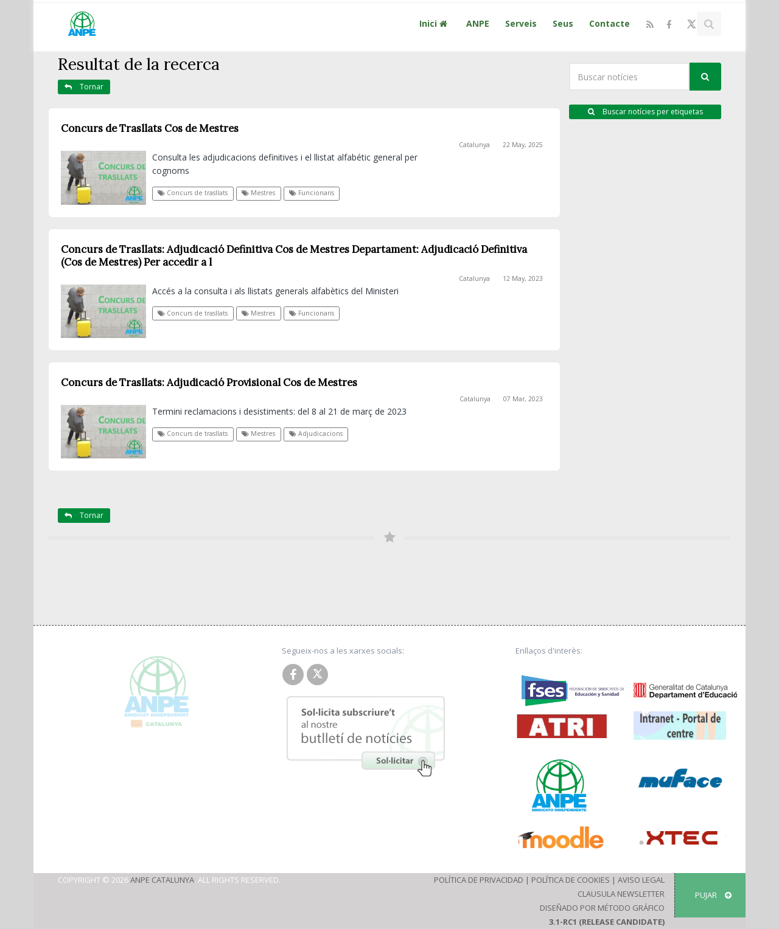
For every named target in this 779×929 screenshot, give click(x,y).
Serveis (521, 23)
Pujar (713, 894)
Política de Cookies (570, 879)
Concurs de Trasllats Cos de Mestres (150, 128)
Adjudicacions (316, 433)
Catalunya (474, 144)
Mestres (258, 192)
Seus (563, 23)
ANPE (477, 23)
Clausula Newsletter (621, 893)
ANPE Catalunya (162, 879)
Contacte (609, 23)
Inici (434, 23)
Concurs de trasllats (193, 192)
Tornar (84, 86)
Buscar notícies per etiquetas (645, 111)
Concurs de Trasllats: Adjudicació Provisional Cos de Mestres (209, 382)
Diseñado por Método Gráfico (602, 907)
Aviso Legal (641, 879)
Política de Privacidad (478, 879)
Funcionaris (311, 192)
